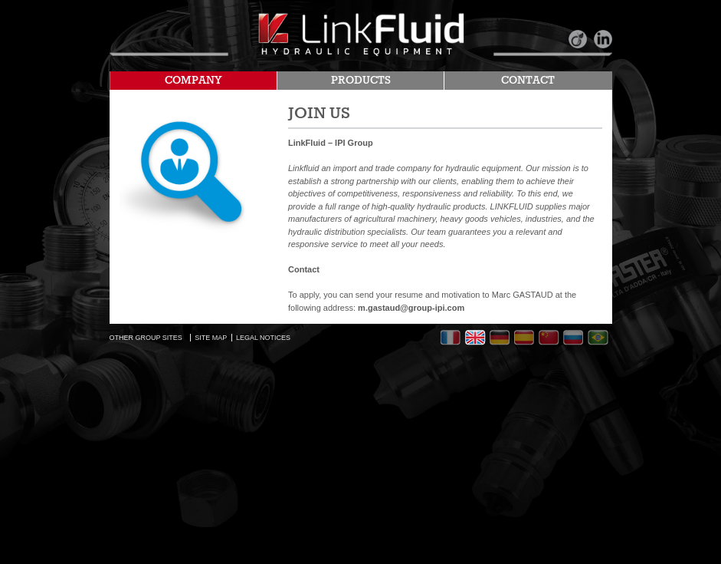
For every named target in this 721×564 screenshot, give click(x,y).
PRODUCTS (361, 80)
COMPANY (193, 80)
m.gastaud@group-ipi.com (411, 307)
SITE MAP (211, 337)
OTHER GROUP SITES (146, 337)
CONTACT (528, 80)
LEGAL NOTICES (263, 337)
